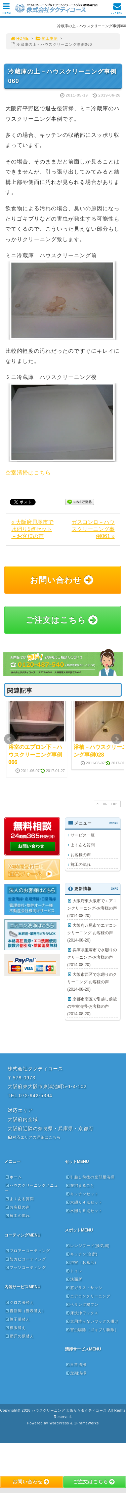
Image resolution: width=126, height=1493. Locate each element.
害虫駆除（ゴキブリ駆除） (92, 1330)
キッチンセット (82, 1194)
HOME (19, 38)
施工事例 (46, 38)
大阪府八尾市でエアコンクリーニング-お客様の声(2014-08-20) (92, 933)
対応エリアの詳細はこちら (34, 1137)
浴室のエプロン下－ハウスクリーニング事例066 (35, 754)
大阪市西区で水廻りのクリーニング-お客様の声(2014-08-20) (92, 982)
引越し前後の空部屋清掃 (90, 1177)
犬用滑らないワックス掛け (92, 1321)
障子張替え (17, 1319)
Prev (9, 739)
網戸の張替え (19, 1336)
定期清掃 (76, 1373)
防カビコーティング (25, 1259)
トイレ (74, 1271)
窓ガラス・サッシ (84, 1288)
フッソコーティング (25, 1267)
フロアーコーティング (27, 1251)
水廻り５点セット (84, 1211)
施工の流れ (81, 864)
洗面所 (74, 1279)
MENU (6, 10)
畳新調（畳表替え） (25, 1311)
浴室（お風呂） (82, 1262)
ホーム (13, 1177)
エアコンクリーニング (88, 1296)
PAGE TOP (106, 804)
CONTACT (117, 10)
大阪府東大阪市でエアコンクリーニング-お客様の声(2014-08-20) (92, 908)
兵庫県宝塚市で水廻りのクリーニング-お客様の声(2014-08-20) (92, 957)
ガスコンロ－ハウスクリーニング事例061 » (93, 529)
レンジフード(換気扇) (88, 1245)
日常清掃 (76, 1365)
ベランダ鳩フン (82, 1304)
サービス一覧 (83, 835)
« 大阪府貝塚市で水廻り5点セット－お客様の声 (32, 529)
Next (116, 739)
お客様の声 (81, 854)
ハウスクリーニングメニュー (31, 1187)
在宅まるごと (80, 1185)
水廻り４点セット (84, 1202)
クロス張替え (19, 1302)
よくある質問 (83, 845)
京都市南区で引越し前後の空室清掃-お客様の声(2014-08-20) (92, 1006)
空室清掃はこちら (28, 472)
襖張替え (15, 1328)
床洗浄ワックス (82, 1313)
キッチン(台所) (81, 1254)
